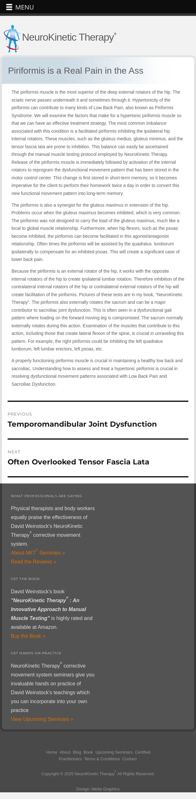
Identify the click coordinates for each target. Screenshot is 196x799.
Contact (129, 758)
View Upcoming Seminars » (42, 719)
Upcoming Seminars (113, 752)
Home (51, 752)
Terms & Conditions (102, 758)
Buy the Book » (28, 636)
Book (88, 752)
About (65, 752)
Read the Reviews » (33, 561)
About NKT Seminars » (38, 553)
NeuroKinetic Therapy (68, 37)
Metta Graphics (105, 789)
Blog (77, 752)
